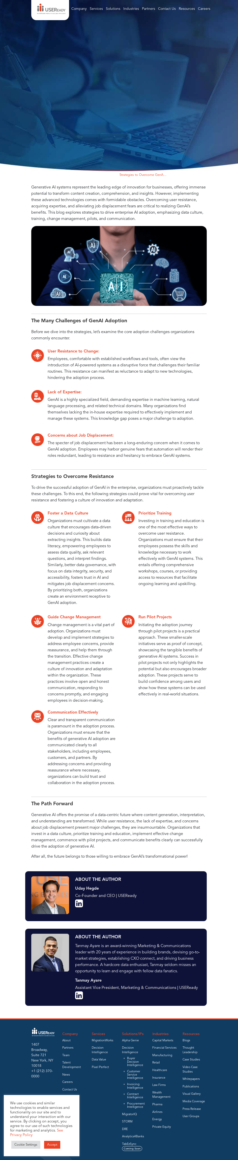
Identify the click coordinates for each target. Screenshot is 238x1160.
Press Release (192, 1109)
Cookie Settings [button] (25, 1144)
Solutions (113, 9)
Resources (187, 9)
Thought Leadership (100, 175)
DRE (125, 1129)
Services (96, 9)
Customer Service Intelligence (135, 1075)
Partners (148, 9)
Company (79, 9)
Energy (157, 1119)
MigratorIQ (129, 1114)
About (66, 1040)
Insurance (158, 1077)
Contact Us (167, 9)
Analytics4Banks (133, 1136)
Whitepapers (191, 1079)
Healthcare (159, 1070)
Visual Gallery (192, 1093)
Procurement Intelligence (136, 1105)
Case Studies (191, 1059)
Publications (191, 1086)
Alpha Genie (130, 1040)
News (66, 1074)
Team (66, 1055)
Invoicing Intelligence (135, 1086)
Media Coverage (194, 1101)
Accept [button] (52, 1144)
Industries (131, 9)
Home (76, 175)
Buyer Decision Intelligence (135, 1062)
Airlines (157, 1112)
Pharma (157, 1104)
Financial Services (164, 1047)
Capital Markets (162, 1040)
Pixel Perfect (100, 1067)
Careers (204, 9)
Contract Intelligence (135, 1096)
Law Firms (159, 1085)
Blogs (186, 1040)
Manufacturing (162, 1055)
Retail (156, 1062)
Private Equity (161, 1127)
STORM (127, 1121)
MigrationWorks (102, 1040)
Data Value (99, 1059)
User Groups (191, 1116)
